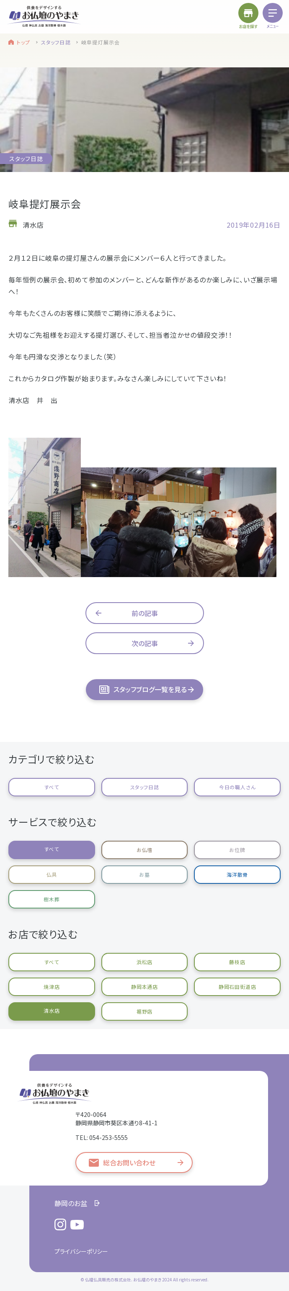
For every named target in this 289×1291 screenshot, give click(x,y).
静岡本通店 (144, 986)
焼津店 (51, 986)
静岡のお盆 (70, 1203)
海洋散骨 (237, 874)
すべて (51, 787)
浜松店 (144, 961)
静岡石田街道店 (237, 986)
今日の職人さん (237, 787)
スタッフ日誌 (56, 42)
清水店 (51, 1010)
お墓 (144, 874)
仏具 (51, 874)
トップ (24, 42)
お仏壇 (144, 849)
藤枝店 (237, 961)
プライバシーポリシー (81, 1251)
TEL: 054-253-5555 (101, 1137)
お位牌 (237, 849)
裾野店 (144, 1011)
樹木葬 (51, 899)
